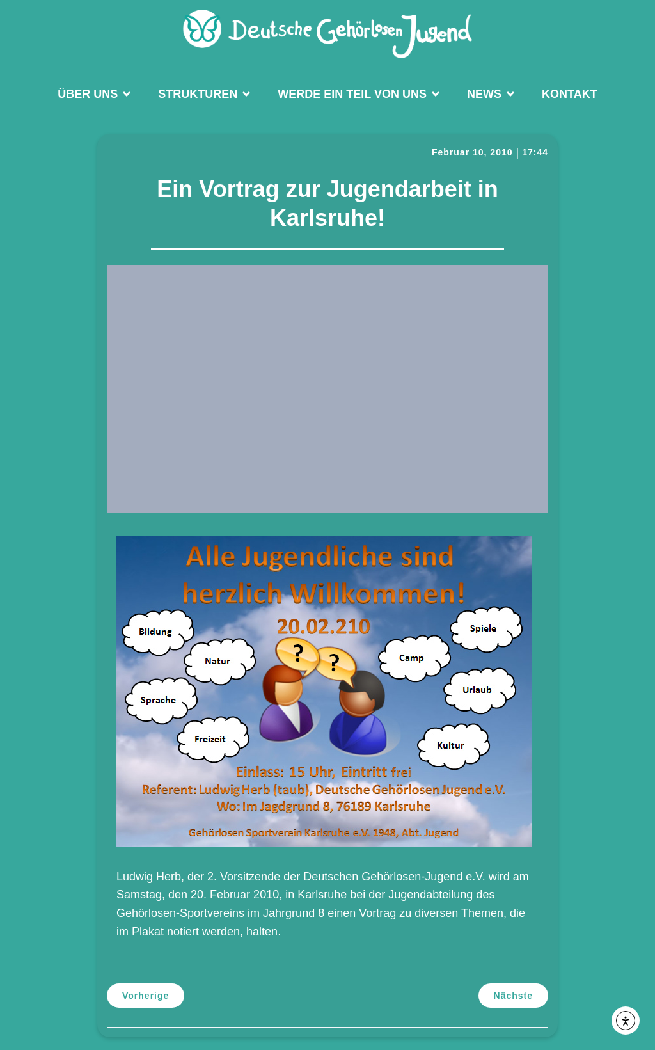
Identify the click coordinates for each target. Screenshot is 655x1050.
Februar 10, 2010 (472, 152)
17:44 (535, 152)
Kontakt (569, 94)
